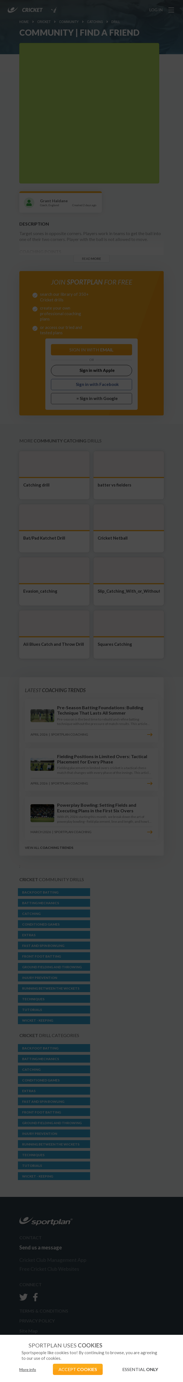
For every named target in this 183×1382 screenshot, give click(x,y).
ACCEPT (77, 1369)
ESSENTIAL (140, 1369)
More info (27, 1369)
